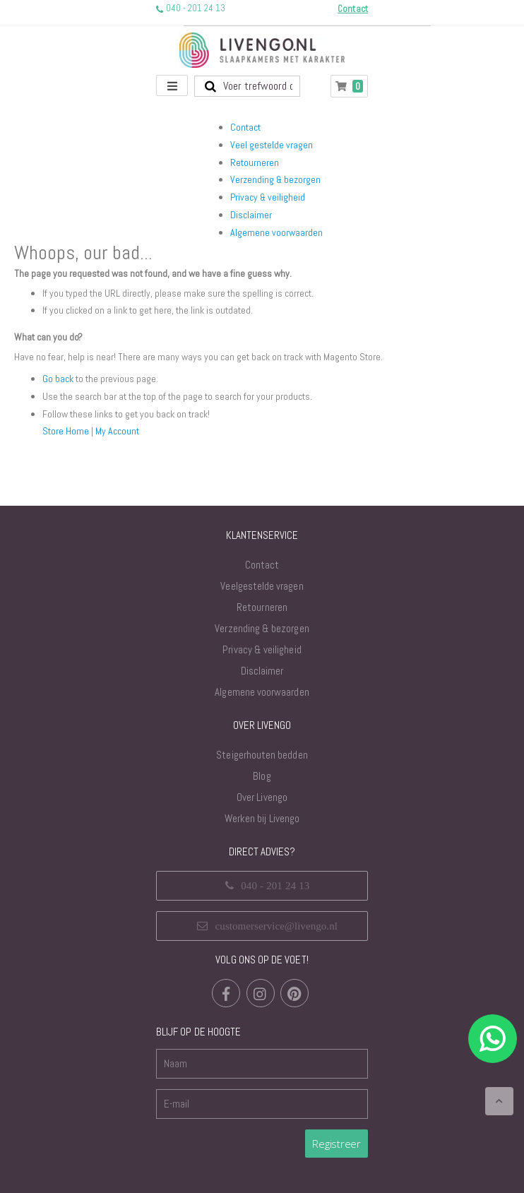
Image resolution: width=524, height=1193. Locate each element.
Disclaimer (251, 214)
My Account (117, 431)
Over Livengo (262, 797)
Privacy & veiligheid (267, 197)
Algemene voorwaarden (276, 232)
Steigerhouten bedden (261, 754)
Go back (57, 378)
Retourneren (254, 162)
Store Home (65, 431)
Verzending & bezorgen (275, 179)
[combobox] (247, 86)
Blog (261, 776)
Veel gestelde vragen (271, 144)
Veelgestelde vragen (261, 586)
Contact (245, 127)
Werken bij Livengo (262, 818)
